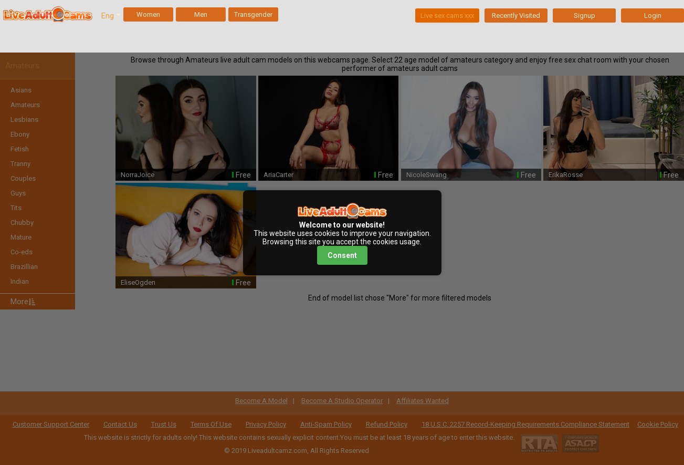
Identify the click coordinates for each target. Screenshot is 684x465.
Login (652, 15)
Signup (584, 15)
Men (200, 14)
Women (148, 14)
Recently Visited (516, 15)
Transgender (253, 14)
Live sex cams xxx (447, 15)
